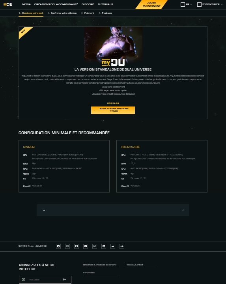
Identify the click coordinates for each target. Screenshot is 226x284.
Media (26, 4)
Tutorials (105, 4)
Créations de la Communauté (56, 4)
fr (186, 4)
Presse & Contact (134, 264)
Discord (88, 4)
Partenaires (89, 272)
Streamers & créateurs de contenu (99, 264)
